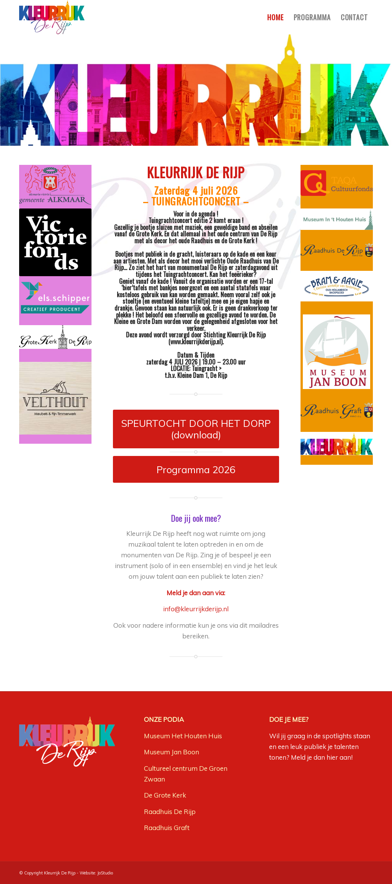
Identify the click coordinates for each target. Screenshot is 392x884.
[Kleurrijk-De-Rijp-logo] (52, 17)
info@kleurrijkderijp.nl (196, 609)
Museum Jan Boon (171, 752)
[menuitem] (275, 17)
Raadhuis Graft (166, 828)
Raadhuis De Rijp (170, 811)
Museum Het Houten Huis (183, 736)
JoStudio (105, 873)
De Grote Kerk (165, 795)
